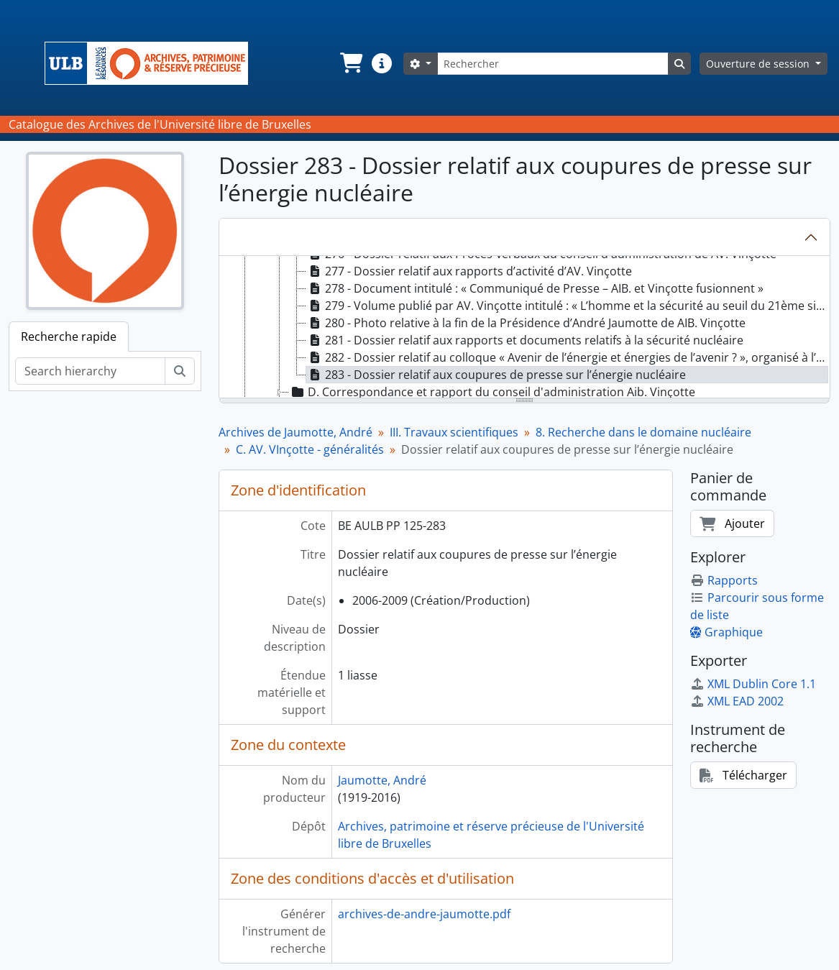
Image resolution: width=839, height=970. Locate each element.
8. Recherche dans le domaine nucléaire (643, 432)
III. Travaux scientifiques (454, 432)
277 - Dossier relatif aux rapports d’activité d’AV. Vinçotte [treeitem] (469, 271)
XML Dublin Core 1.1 (753, 684)
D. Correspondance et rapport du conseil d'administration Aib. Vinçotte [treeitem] (492, 392)
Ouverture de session (759, 63)
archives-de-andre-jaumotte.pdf (424, 914)
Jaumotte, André (382, 780)
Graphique (726, 632)
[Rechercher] (553, 63)
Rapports (724, 580)
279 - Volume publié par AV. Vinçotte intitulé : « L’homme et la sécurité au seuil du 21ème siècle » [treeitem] (567, 305)
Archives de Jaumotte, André (295, 432)
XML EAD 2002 (737, 701)
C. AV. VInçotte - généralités (310, 449)
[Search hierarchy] (90, 371)
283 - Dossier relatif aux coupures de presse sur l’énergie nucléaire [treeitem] (496, 374)
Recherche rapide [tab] (68, 336)
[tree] (524, 328)
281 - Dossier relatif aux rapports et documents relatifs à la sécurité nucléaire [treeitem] (524, 340)
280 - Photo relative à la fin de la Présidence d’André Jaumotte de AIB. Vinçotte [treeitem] (526, 322)
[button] (350, 63)
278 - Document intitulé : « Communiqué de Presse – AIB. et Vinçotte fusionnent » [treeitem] (535, 288)
